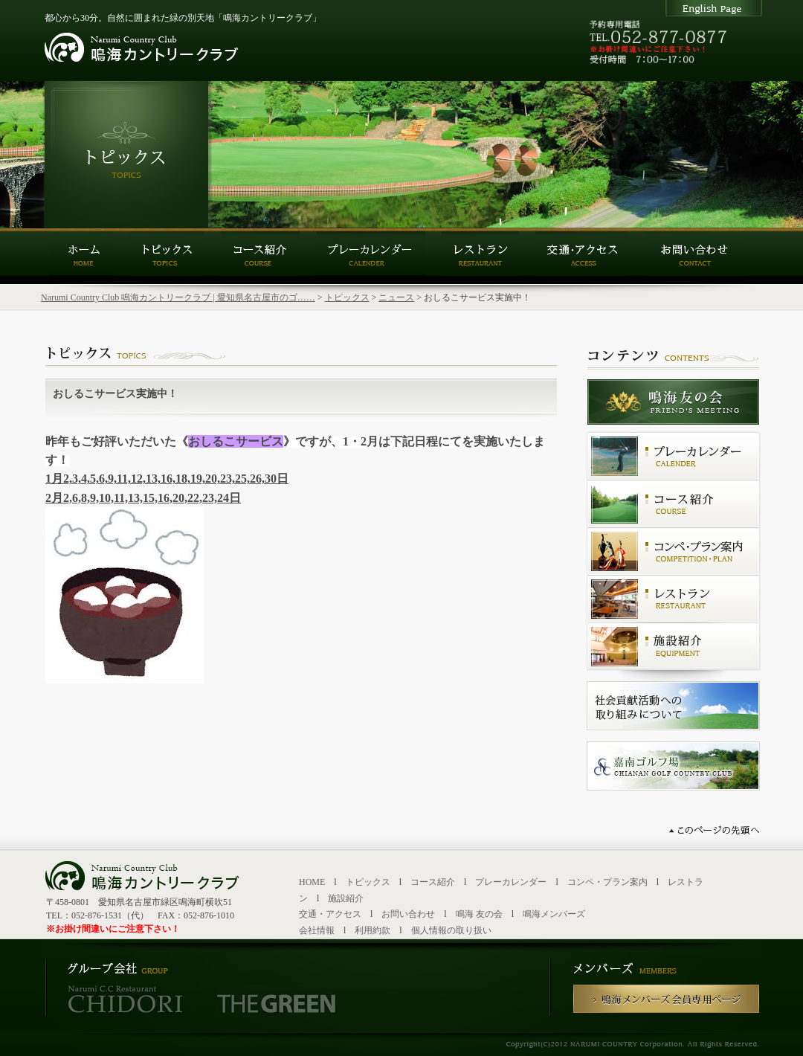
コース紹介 (432, 882)
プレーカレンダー (510, 882)
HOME (312, 882)
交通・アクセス (330, 914)
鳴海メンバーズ (554, 914)
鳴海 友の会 (479, 914)
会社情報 (317, 930)
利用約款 (372, 930)
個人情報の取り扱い (451, 930)
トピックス (347, 297)
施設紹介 (346, 898)
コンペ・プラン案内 (607, 882)
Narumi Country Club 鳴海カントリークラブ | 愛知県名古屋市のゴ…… (178, 297)
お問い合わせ (408, 914)
